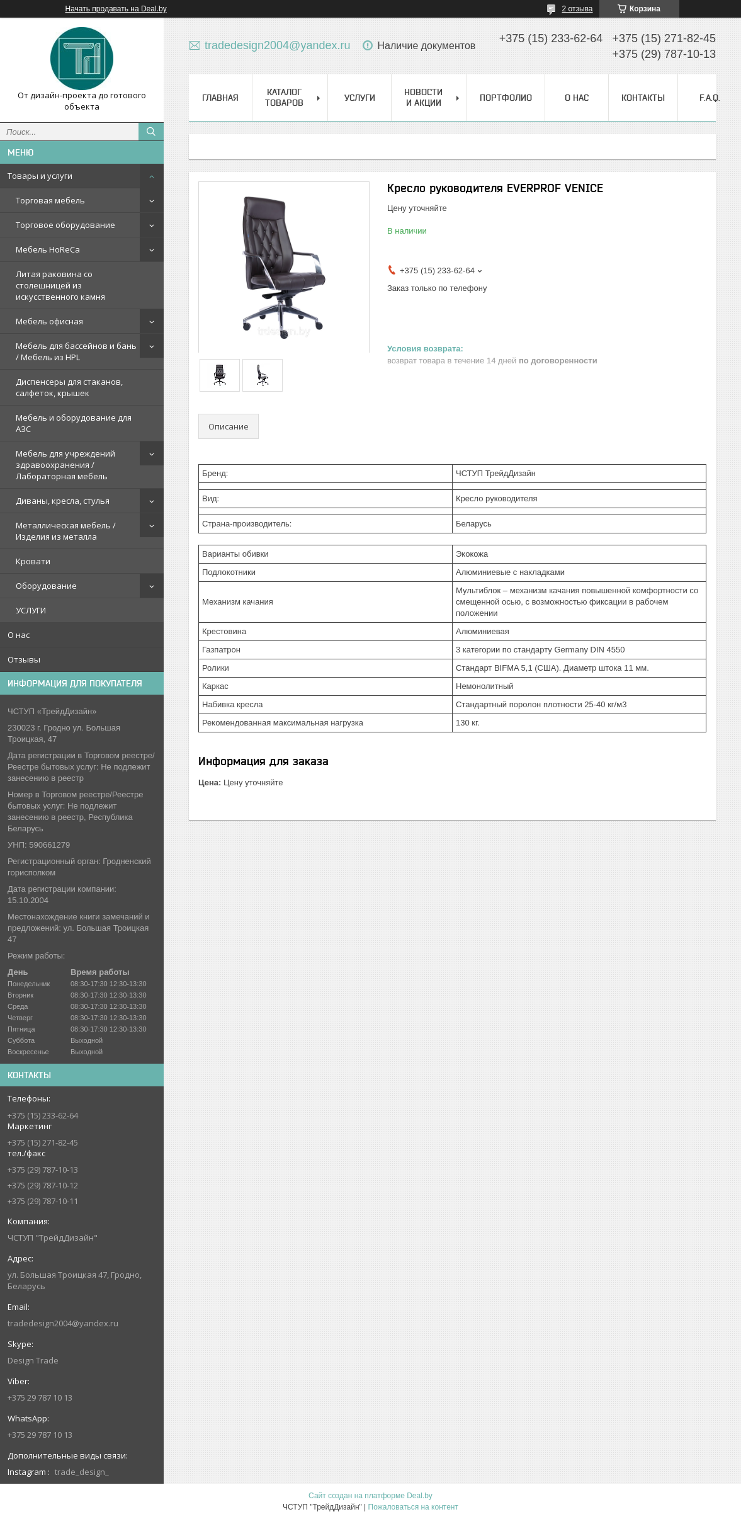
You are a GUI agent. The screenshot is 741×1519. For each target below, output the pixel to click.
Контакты (643, 98)
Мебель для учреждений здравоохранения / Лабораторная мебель (65, 465)
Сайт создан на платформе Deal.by (370, 1495)
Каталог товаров (284, 97)
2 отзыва (577, 8)
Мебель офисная (49, 321)
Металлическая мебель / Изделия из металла (66, 531)
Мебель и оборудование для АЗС (74, 423)
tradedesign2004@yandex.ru (63, 1323)
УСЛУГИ (31, 610)
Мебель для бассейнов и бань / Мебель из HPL (76, 351)
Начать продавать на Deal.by (116, 8)
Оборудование (46, 585)
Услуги (359, 98)
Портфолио (506, 98)
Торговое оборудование (65, 224)
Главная (220, 98)
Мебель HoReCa (48, 249)
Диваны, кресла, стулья (63, 500)
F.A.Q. (709, 98)
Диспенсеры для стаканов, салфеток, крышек (69, 387)
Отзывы (24, 659)
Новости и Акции (423, 97)
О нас (19, 634)
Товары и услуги (40, 175)
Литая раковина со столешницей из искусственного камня (60, 285)
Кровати (33, 561)
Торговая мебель (50, 200)
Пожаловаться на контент (413, 1507)
